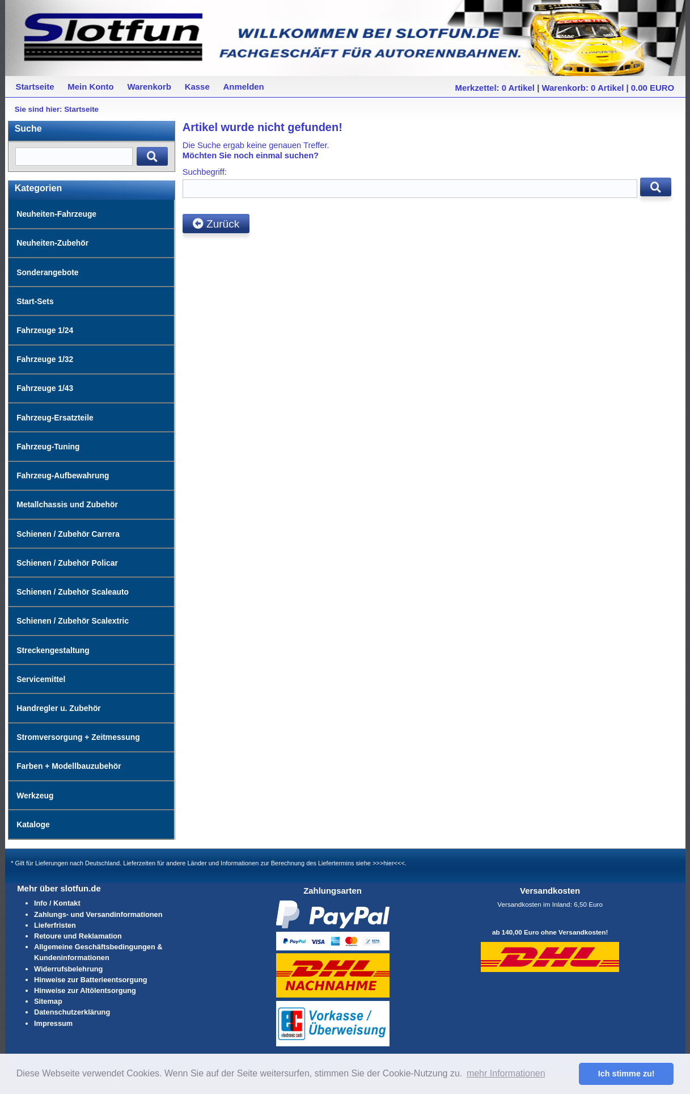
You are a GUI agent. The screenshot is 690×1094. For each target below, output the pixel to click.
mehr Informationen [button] (506, 1073)
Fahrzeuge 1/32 (44, 359)
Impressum (53, 1023)
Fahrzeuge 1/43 (44, 388)
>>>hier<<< (388, 863)
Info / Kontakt (57, 903)
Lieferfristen (55, 925)
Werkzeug (34, 795)
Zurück (216, 224)
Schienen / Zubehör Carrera (68, 533)
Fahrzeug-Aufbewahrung (62, 475)
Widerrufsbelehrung (68, 969)
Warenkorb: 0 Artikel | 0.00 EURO (608, 87)
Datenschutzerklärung (72, 1012)
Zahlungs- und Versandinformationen (98, 914)
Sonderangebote (47, 272)
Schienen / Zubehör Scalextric (72, 620)
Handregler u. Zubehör (58, 708)
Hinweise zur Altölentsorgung (85, 990)
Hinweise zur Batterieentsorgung (90, 979)
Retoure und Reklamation (78, 936)
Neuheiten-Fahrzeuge (56, 213)
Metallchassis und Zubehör (67, 504)
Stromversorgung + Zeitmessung (78, 737)
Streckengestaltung (53, 650)
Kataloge (33, 824)
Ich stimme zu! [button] (626, 1073)
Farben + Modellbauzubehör (68, 766)
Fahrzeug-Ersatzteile (55, 417)
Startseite (81, 109)
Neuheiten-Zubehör (52, 242)
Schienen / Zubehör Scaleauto (72, 591)
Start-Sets (34, 301)
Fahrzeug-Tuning (47, 446)
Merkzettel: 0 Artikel (495, 87)
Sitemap (48, 1001)
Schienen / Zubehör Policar (67, 562)
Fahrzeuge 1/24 (44, 330)
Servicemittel (40, 679)
